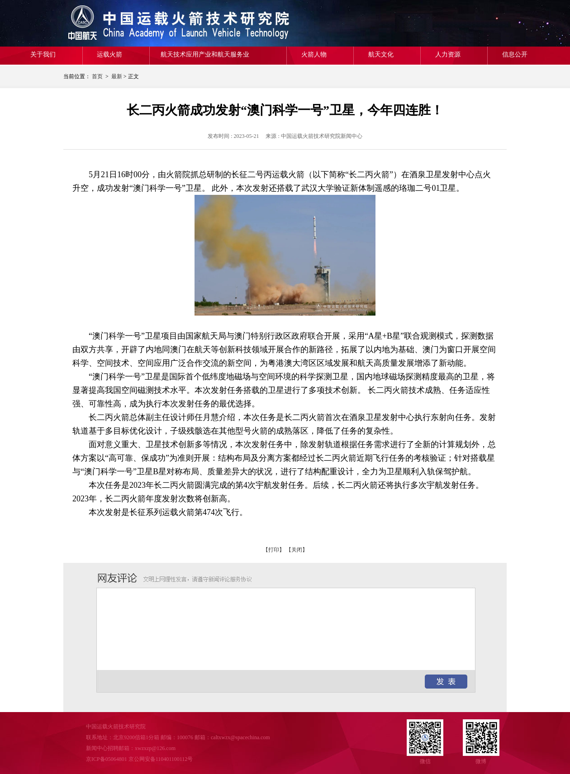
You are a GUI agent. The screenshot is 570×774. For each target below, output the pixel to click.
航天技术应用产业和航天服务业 (205, 54)
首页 (97, 76)
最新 (116, 76)
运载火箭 (109, 54)
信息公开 (514, 54)
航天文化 (381, 54)
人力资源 (448, 54)
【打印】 (274, 550)
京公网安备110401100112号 (160, 759)
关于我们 (43, 54)
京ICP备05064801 (106, 759)
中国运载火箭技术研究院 (129, 23)
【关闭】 (297, 550)
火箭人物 (314, 54)
